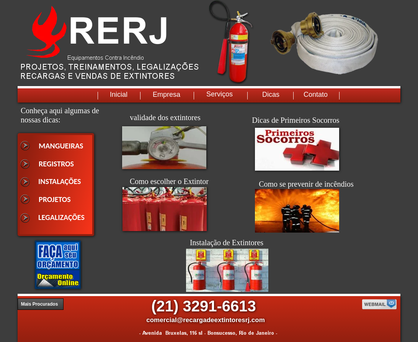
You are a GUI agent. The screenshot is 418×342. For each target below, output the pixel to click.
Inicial (118, 94)
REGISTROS (56, 163)
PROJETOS (55, 199)
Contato (316, 94)
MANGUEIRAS (61, 145)
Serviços (219, 94)
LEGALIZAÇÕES (61, 217)
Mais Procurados (39, 304)
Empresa (166, 94)
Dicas (270, 94)
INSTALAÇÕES (59, 181)
